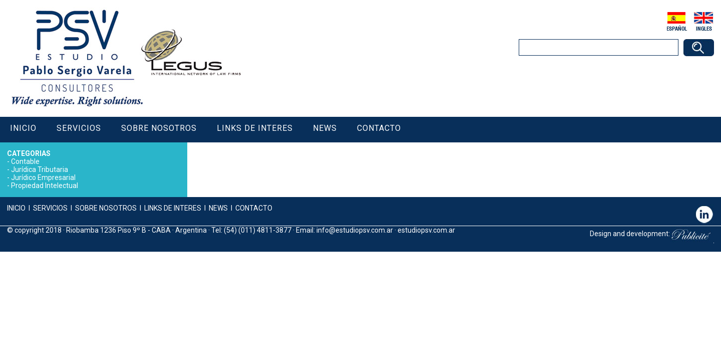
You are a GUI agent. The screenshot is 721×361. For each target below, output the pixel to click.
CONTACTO (253, 208)
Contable (25, 161)
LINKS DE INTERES (172, 208)
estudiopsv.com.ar (426, 230)
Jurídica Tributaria (39, 169)
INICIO (16, 208)
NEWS (217, 208)
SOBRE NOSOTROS (106, 208)
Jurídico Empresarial (43, 177)
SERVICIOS (50, 208)
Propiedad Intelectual (44, 186)
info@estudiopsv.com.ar (354, 230)
